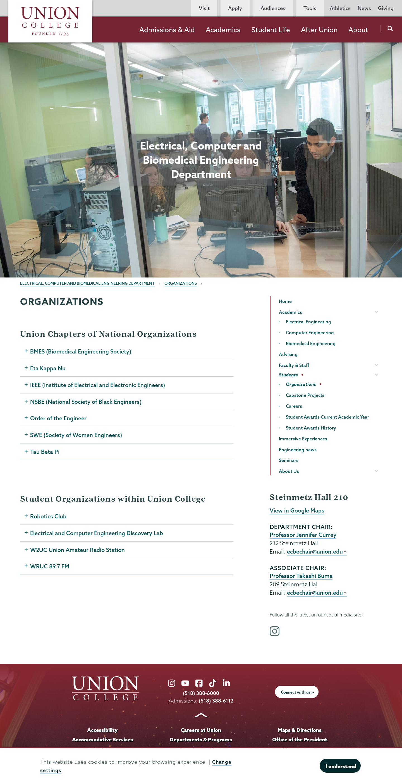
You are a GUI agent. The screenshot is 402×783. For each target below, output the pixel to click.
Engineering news (298, 449)
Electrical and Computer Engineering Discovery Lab (96, 535)
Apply (235, 8)
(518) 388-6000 (201, 694)
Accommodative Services (102, 740)
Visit (204, 8)
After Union (319, 29)
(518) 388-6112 (216, 702)
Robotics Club (48, 518)
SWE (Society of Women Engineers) (76, 436)
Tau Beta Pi (44, 453)
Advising (288, 354)
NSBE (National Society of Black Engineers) (86, 402)
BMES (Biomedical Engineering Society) (81, 351)
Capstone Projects (305, 395)
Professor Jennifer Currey (303, 535)
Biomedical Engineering (311, 343)
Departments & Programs (201, 740)
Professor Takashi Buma (301, 576)
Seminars (288, 460)
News (364, 8)
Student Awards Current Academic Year (327, 417)
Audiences (272, 8)
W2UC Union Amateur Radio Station (78, 552)
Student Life (271, 29)
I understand (341, 766)
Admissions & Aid (167, 29)
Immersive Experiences (303, 439)
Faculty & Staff (294, 365)
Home (285, 301)
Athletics (340, 8)
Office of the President (299, 740)
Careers (294, 406)
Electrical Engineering (308, 321)
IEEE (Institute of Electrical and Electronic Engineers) (98, 385)
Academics (223, 29)
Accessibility (102, 731)
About (358, 29)
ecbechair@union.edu (317, 552)
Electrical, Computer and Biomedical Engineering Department (89, 283)
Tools (309, 8)
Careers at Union (201, 731)
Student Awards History (311, 428)
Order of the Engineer (58, 419)
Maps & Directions (299, 731)
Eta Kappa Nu (48, 368)
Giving (386, 8)
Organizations (184, 283)
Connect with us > (297, 693)
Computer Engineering (310, 332)
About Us (289, 471)
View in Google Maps (297, 510)
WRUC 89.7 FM (50, 569)
